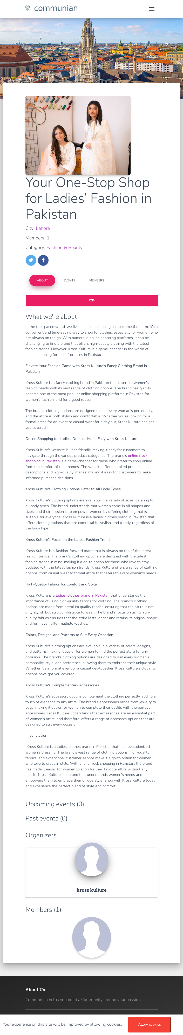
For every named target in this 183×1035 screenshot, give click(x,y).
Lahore (43, 228)
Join (92, 300)
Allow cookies (149, 1024)
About (42, 280)
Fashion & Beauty (64, 247)
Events (69, 280)
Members (96, 280)
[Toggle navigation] (151, 9)
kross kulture (91, 890)
